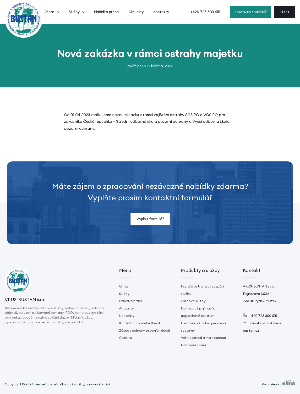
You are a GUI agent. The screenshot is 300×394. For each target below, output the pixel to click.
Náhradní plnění (193, 345)
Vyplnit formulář (150, 219)
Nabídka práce (106, 12)
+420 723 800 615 (205, 12)
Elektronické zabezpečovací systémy (203, 327)
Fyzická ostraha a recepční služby (202, 290)
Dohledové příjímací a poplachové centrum (198, 312)
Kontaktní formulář (251, 12)
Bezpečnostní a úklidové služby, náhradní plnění (72, 384)
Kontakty (161, 12)
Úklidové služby (193, 301)
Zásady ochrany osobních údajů (144, 330)
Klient (284, 12)
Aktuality (136, 12)
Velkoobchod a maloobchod (203, 337)
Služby (74, 12)
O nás (50, 12)
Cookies (125, 337)
